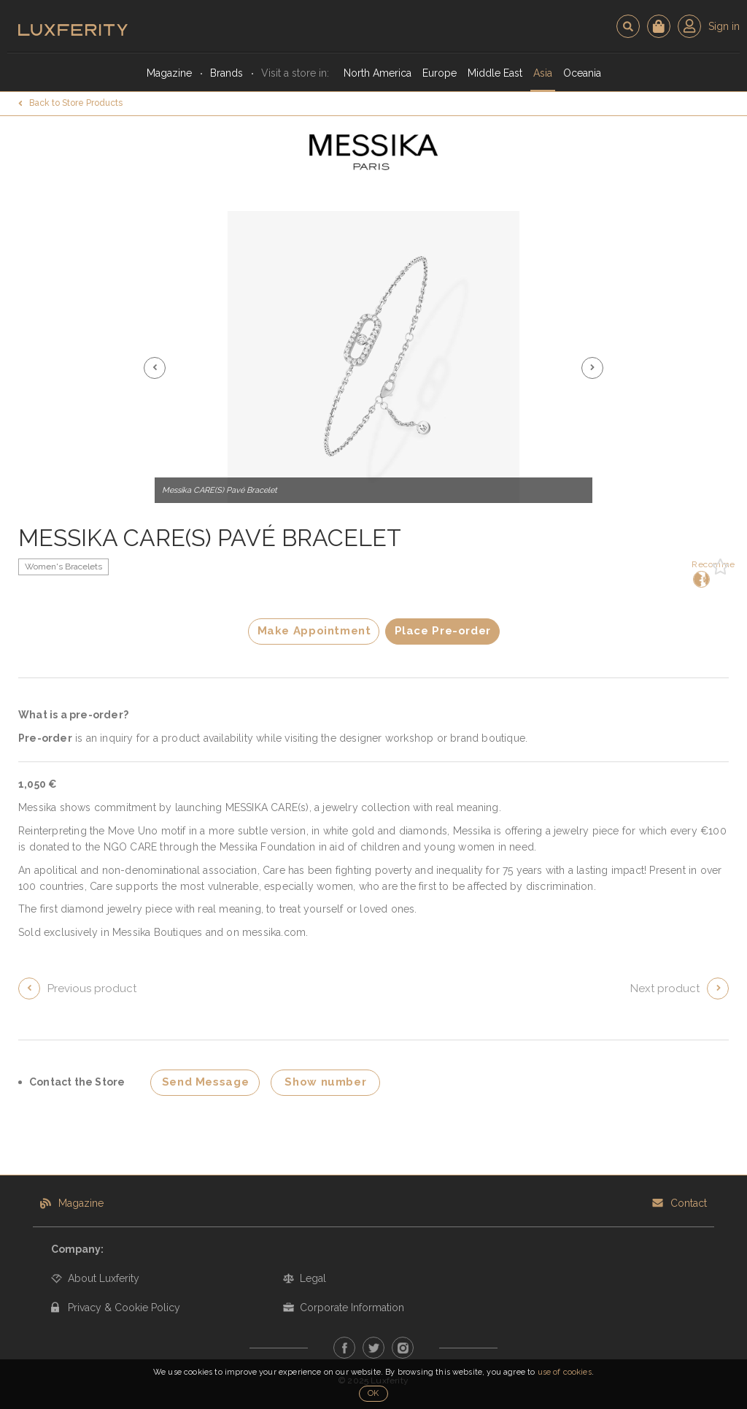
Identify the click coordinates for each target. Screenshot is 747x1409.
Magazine (169, 73)
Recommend (700, 573)
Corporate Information (352, 1307)
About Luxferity (103, 1278)
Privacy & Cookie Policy (124, 1307)
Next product (665, 988)
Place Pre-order (443, 630)
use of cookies (565, 1372)
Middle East (495, 73)
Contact (688, 1203)
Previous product (91, 988)
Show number (325, 1082)
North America (377, 73)
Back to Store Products (76, 103)
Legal (313, 1278)
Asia (542, 73)
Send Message (205, 1082)
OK (373, 1393)
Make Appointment (314, 630)
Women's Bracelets (63, 566)
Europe (439, 73)
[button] (155, 368)
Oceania (582, 73)
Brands (226, 73)
